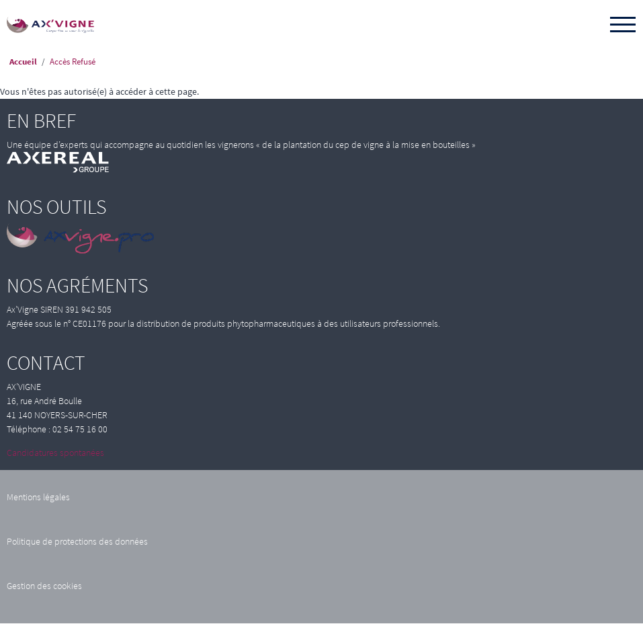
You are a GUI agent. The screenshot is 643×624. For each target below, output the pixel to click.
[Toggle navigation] (622, 25)
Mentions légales (38, 497)
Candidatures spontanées (55, 452)
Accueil (23, 61)
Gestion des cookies (44, 586)
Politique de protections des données (77, 541)
